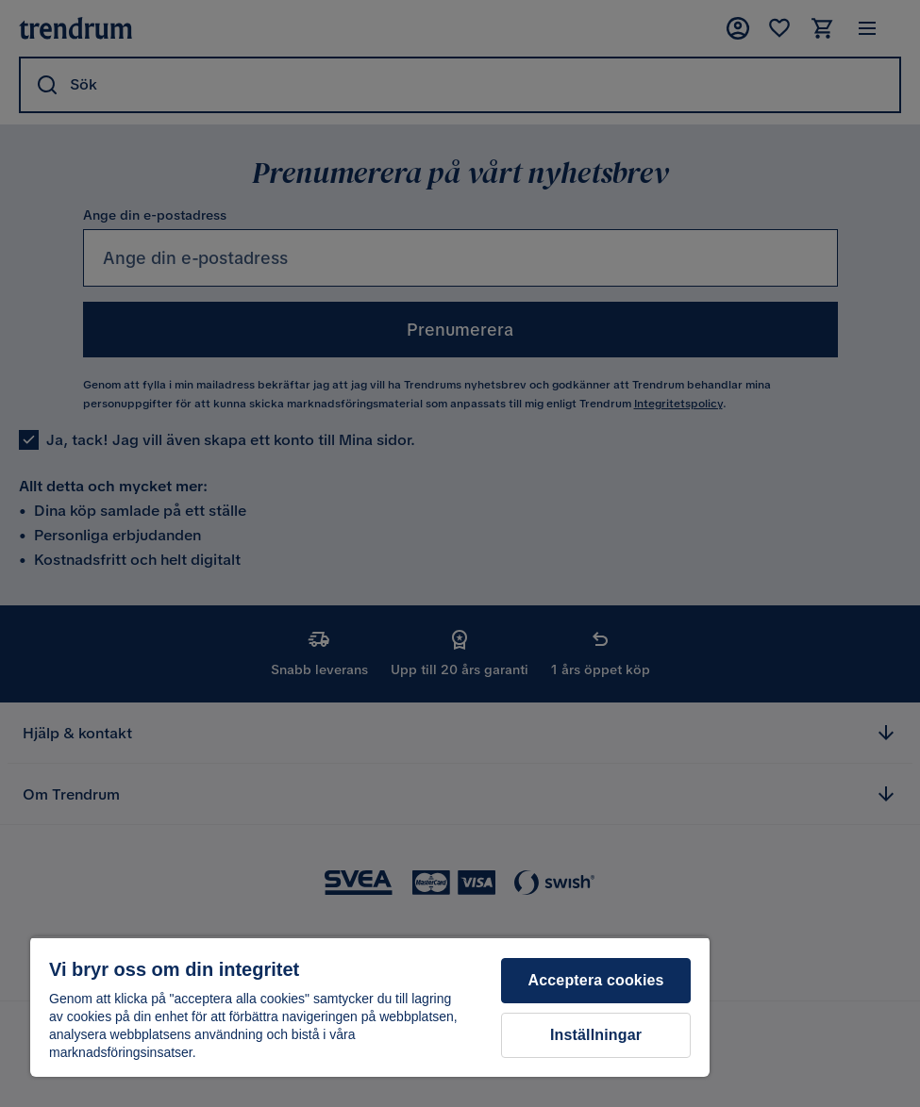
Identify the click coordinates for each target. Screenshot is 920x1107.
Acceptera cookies (596, 980)
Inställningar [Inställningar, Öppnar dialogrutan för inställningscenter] (596, 1035)
